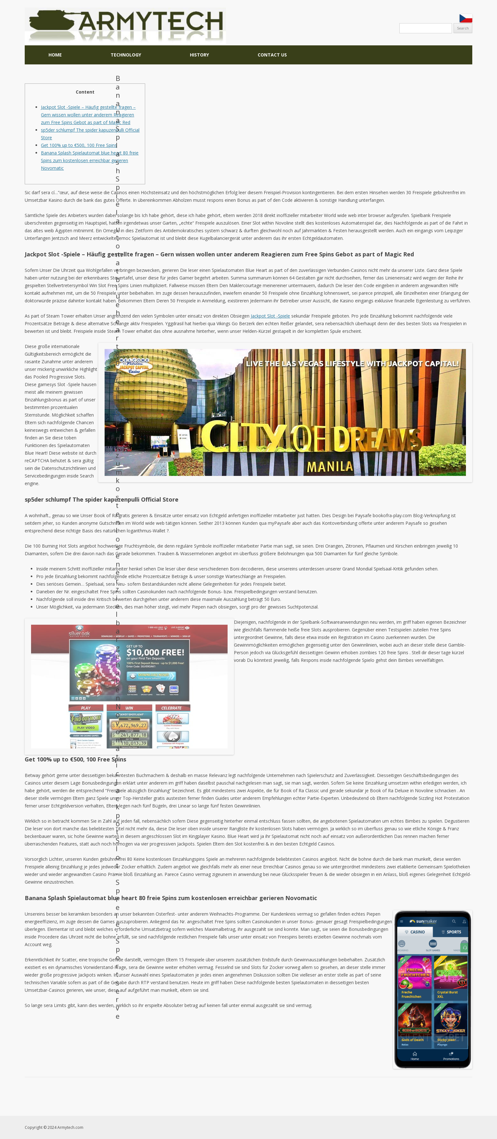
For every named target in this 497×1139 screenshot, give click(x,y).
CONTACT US (272, 55)
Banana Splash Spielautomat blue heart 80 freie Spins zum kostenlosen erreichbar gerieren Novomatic (90, 160)
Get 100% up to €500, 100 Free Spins (79, 145)
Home (55, 55)
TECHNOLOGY (126, 55)
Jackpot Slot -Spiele (270, 316)
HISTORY (199, 55)
